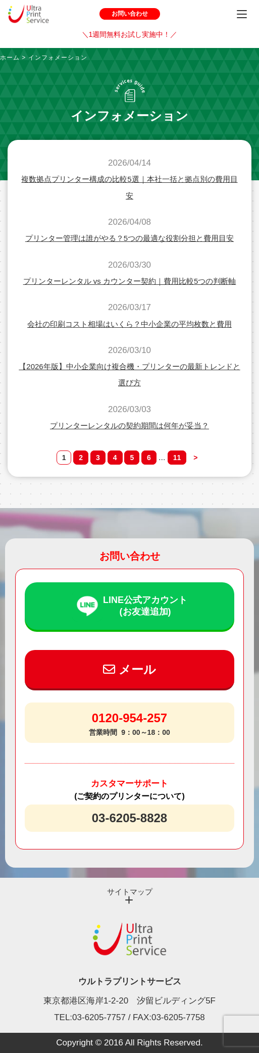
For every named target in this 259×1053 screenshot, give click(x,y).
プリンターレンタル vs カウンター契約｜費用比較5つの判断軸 (129, 281)
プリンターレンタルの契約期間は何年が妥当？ (129, 425)
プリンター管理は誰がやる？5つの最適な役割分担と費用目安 (129, 238)
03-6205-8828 (129, 818)
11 (177, 458)
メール (129, 669)
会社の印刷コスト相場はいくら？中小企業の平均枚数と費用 (129, 324)
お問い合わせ (130, 13)
